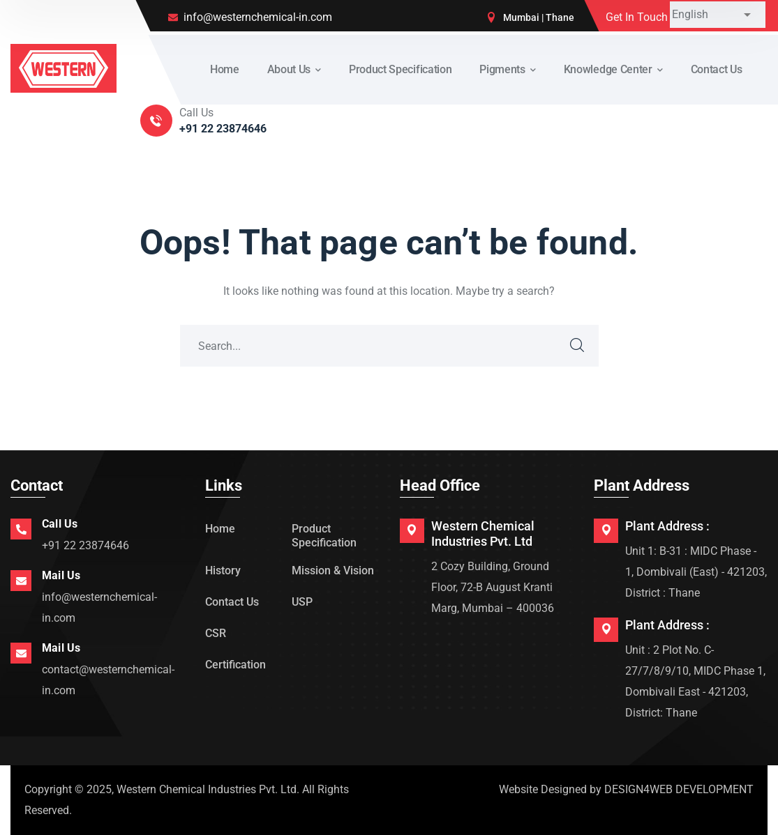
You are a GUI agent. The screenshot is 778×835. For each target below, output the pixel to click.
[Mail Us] (20, 580)
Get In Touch (637, 17)
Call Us (59, 523)
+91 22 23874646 (85, 545)
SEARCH (578, 346)
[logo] (63, 67)
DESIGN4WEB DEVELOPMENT (679, 789)
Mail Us (61, 575)
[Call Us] (20, 529)
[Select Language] (717, 14)
